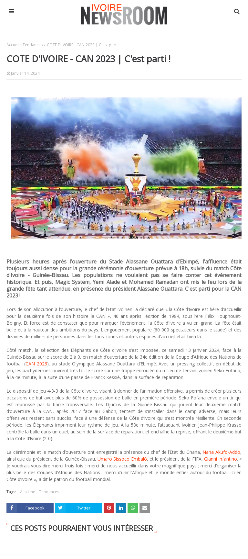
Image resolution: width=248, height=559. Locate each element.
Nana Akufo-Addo (221, 452)
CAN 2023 (36, 364)
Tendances (33, 45)
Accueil (12, 45)
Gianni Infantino (220, 459)
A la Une (27, 492)
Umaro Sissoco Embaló (122, 459)
